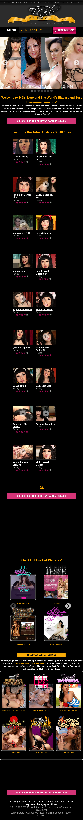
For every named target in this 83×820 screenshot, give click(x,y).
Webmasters (17, 812)
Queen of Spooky (21, 354)
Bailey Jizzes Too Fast (55, 201)
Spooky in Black (52, 316)
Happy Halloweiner (22, 316)
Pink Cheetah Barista (55, 468)
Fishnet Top (19, 277)
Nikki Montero (23, 603)
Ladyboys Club (13, 752)
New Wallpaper (52, 239)
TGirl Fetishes (41, 752)
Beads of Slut (19, 392)
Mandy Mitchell (56, 644)
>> (42, 487)
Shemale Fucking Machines (13, 710)
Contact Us (32, 812)
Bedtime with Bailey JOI (56, 354)
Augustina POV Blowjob (25, 468)
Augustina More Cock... (25, 430)
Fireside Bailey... (21, 163)
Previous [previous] (5, 63)
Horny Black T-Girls (41, 710)
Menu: (12, 30)
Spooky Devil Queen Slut (57, 277)
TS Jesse (56, 603)
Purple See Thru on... (55, 163)
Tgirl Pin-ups (68, 752)
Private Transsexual (68, 710)
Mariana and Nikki (22, 239)
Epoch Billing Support (52, 812)
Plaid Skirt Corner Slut (24, 201)
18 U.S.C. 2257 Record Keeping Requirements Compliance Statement (41, 808)
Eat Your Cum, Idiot (54, 430)
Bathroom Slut (51, 392)
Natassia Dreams (23, 644)
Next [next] (76, 63)
